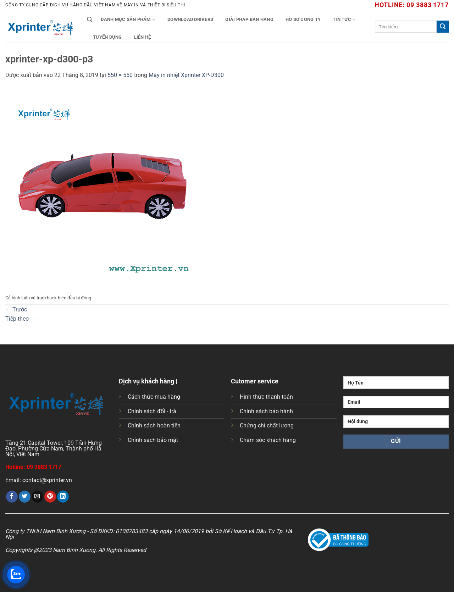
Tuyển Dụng (107, 37)
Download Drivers (190, 19)
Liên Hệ (142, 37)
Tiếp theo (20, 318)
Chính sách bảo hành (266, 411)
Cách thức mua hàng (154, 396)
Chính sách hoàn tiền (154, 425)
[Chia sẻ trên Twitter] (25, 497)
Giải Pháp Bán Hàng (249, 19)
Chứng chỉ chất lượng (267, 425)
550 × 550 (120, 75)
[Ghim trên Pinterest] (50, 497)
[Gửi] (443, 27)
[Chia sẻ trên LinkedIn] (63, 497)
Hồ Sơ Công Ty (303, 19)
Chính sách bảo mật (153, 440)
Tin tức (344, 19)
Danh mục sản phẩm (128, 19)
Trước (16, 309)
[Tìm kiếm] (89, 19)
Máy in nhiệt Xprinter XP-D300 (186, 75)
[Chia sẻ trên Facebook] (12, 497)
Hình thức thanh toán (266, 396)
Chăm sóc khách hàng (268, 440)
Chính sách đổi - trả (152, 411)
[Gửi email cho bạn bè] (37, 497)
